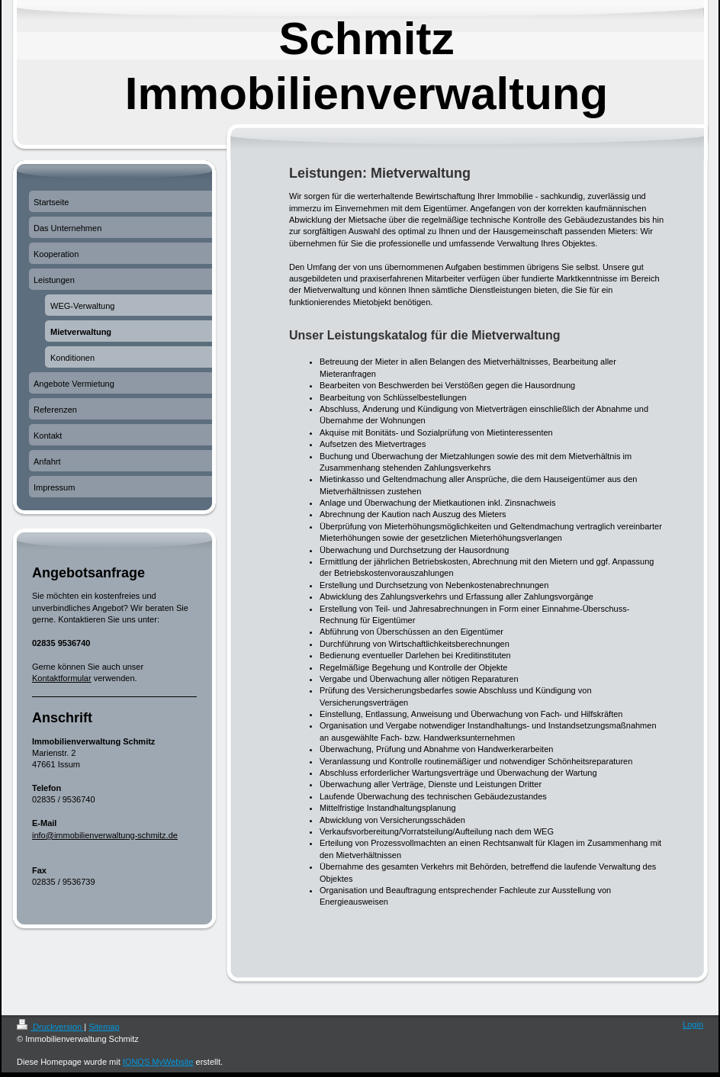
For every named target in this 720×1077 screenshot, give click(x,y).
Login (693, 1024)
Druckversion (50, 1026)
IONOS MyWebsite (158, 1061)
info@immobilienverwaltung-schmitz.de (105, 835)
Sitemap (103, 1026)
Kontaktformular (62, 678)
